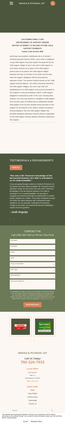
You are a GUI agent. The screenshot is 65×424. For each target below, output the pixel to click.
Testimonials (32, 401)
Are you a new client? (17, 263)
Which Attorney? (15, 275)
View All (16, 167)
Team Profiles (32, 394)
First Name (14, 240)
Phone (13, 252)
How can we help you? (17, 281)
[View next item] (14, 219)
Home (32, 390)
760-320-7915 (32, 362)
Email (12, 258)
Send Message (32, 305)
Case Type (14, 269)
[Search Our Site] (52, 410)
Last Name (14, 246)
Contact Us (32, 404)
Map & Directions (32, 381)
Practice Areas (33, 397)
